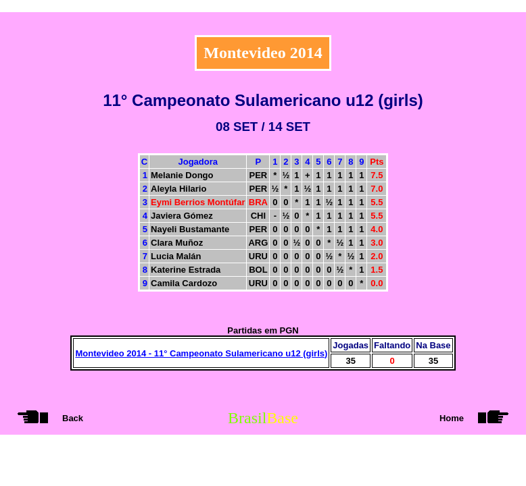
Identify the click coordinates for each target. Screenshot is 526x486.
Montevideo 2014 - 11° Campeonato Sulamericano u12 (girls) (201, 353)
